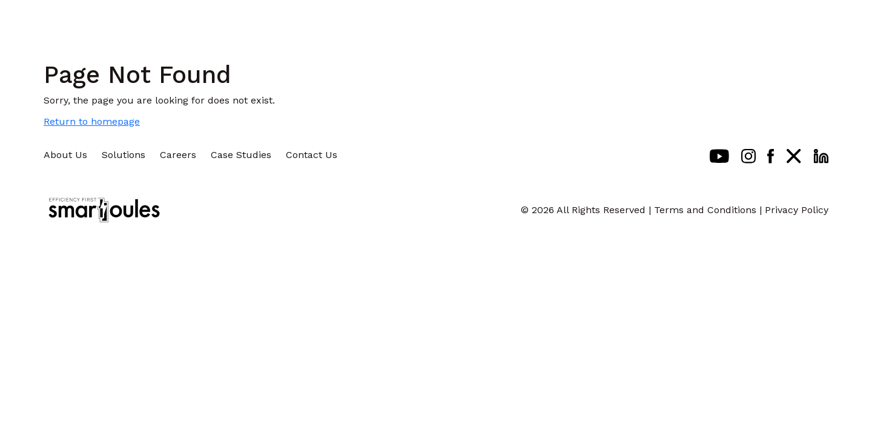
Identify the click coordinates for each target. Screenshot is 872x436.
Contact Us (311, 154)
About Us (65, 154)
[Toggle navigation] (834, 21)
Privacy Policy (796, 210)
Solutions (123, 154)
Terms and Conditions (705, 210)
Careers (178, 154)
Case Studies (241, 154)
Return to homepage (92, 121)
